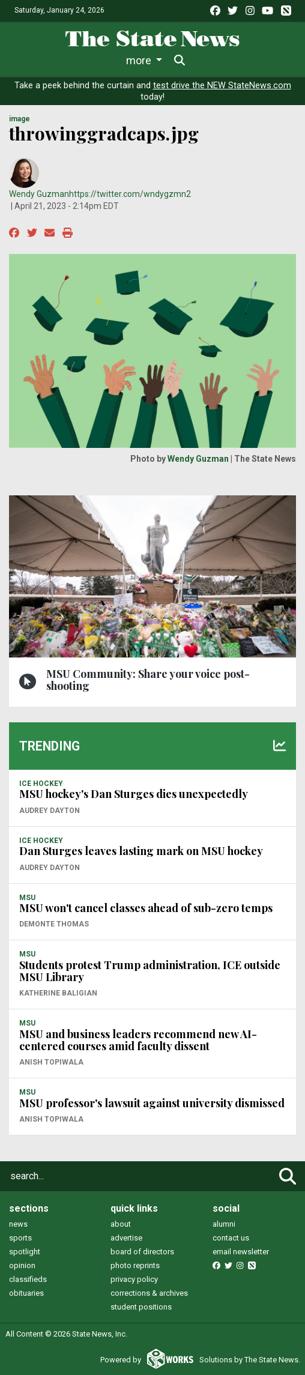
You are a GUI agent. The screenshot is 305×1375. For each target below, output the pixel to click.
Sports (118, 60)
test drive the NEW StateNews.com (222, 85)
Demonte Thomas (54, 924)
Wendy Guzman (39, 194)
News (33, 60)
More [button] (246, 60)
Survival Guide (187, 60)
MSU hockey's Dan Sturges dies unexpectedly (133, 794)
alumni (224, 1223)
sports (20, 1237)
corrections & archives (149, 1293)
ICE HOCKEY (41, 783)
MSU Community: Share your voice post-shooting (148, 679)
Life (74, 60)
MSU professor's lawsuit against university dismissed (152, 1103)
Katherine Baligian (58, 993)
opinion (22, 1265)
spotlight (24, 1251)
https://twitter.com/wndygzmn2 (130, 194)
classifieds (28, 1279)
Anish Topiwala (51, 1062)
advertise (126, 1237)
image (19, 119)
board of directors (142, 1251)
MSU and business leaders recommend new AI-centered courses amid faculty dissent (138, 1040)
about (120, 1223)
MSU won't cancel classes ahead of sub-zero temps (146, 908)
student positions (141, 1306)
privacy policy (134, 1279)
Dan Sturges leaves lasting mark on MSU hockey (141, 851)
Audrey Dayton (49, 810)
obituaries (26, 1293)
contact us (231, 1237)
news (18, 1223)
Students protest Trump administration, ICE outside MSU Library (149, 971)
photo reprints (135, 1265)
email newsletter (241, 1251)
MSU (27, 897)
